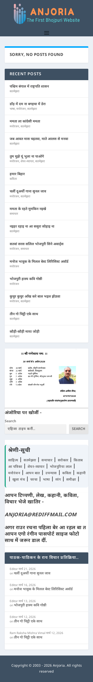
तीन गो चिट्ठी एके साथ (24, 314)
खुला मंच (19, 479)
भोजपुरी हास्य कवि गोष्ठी (26, 279)
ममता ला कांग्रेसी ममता (25, 121)
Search (10, 421)
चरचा (34, 479)
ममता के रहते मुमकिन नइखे (28, 209)
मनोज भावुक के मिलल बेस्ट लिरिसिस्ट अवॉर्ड (39, 261)
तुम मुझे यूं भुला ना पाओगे (27, 156)
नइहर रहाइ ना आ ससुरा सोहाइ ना (32, 226)
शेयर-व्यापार (27, 162)
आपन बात (33, 473)
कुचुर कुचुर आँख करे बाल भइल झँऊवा (35, 296)
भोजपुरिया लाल (61, 467)
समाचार (14, 214)
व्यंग (58, 479)
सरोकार (64, 460)
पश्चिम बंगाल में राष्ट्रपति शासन (29, 86)
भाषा (12, 109)
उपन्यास (51, 473)
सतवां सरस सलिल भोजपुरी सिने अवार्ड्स (36, 244)
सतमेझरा (14, 92)
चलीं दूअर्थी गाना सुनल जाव (28, 191)
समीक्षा (71, 479)
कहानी (81, 473)
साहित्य (14, 460)
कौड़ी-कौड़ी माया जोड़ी (24, 331)
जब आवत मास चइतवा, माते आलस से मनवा (39, 139)
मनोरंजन (21, 109)
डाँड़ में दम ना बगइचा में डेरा (28, 104)
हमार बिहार (17, 174)
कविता (13, 179)
